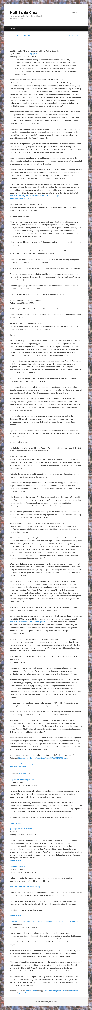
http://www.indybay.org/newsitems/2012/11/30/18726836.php (42, 758)
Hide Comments (24, 773)
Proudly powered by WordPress (46, 1002)
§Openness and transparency (22, 780)
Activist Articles (31, 991)
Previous (71, 36)
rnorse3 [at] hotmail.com (34, 54)
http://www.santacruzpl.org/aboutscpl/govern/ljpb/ (29, 622)
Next (79, 36)
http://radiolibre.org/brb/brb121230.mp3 (25, 887)
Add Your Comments (18, 767)
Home (13, 29)
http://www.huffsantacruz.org (21, 764)
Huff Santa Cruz (23, 12)
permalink (22, 993)
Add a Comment (15, 823)
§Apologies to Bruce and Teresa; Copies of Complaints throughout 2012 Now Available (44, 921)
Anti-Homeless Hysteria (53, 991)
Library (64, 991)
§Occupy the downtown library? (22, 829)
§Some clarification (17, 866)
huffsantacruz (73, 991)
